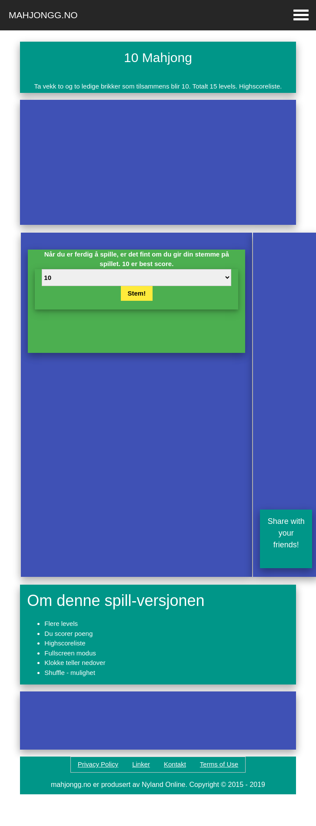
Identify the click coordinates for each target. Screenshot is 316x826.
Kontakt (175, 764)
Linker (141, 764)
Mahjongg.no (43, 15)
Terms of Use (219, 764)
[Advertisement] (122, 162)
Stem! (137, 293)
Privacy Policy (98, 764)
